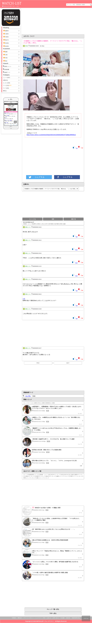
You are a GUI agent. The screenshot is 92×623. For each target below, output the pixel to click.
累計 (5, 61)
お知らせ (49, 618)
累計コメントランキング (43, 478)
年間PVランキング (40, 476)
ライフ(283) (6, 88)
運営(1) (5, 90)
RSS (44, 618)
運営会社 (20, 618)
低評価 (6, 46)
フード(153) (7, 85)
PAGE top (86, 618)
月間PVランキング (29, 476)
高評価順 (51, 224)
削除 (61, 224)
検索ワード (6, 72)
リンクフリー (38, 618)
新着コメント (8, 66)
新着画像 (6, 69)
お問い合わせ (56, 618)
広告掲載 (62, 618)
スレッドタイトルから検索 (30, 403)
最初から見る (40, 224)
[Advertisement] (39, 21)
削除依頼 (68, 618)
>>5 (24, 298)
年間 (5, 58)
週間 (6, 51)
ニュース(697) (6, 77)
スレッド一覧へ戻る (53, 609)
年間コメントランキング (29, 478)
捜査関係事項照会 (76, 618)
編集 (64, 224)
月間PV (6, 34)
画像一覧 (73, 219)
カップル (28, 396)
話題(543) (5, 80)
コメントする (32, 219)
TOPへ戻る (52, 613)
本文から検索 (41, 403)
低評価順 (56, 224)
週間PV (7, 30)
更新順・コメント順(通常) (29, 224)
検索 (53, 219)
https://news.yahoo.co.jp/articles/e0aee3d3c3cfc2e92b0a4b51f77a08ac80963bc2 (51, 134)
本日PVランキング (55, 474)
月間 (5, 54)
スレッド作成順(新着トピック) (31, 474)
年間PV (6, 37)
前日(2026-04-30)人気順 (67, 474)
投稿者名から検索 (50, 403)
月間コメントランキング (76, 476)
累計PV (6, 40)
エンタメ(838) (6, 83)
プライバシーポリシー (28, 618)
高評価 (6, 43)
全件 (46, 224)
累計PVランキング (50, 476)
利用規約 (14, 618)
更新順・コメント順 (45, 474)
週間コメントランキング (63, 476)
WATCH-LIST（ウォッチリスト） (45, 621)
